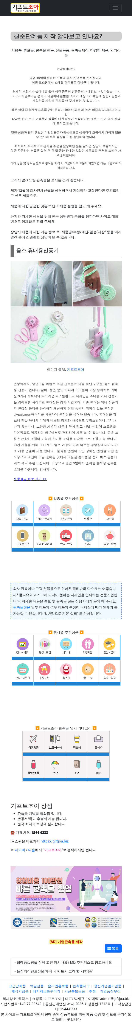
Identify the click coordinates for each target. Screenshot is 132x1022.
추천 (92, 991)
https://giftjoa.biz (54, 841)
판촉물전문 (21, 607)
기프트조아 (75, 369)
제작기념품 (20, 991)
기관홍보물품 (74, 991)
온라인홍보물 (58, 985)
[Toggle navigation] (116, 8)
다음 (31, 849)
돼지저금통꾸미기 (46, 991)
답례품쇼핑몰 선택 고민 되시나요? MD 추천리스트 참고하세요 (64, 962)
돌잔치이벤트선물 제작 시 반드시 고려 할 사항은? (55, 971)
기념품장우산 (110, 991)
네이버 (20, 849)
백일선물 (37, 985)
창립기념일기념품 (107, 985)
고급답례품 (17, 985)
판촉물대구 (81, 985)
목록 (113, 948)
